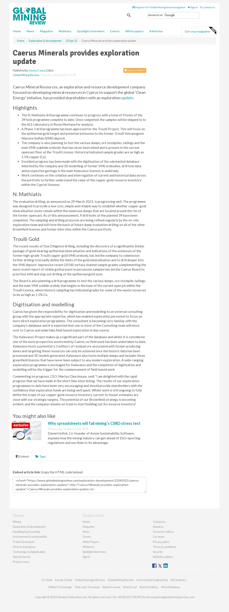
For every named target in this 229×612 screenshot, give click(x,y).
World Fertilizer (148, 587)
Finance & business (24, 547)
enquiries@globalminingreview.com (172, 597)
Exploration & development (29, 526)
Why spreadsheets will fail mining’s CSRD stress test (94, 423)
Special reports (22, 556)
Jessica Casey (37, 70)
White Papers (91, 542)
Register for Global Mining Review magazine (158, 7)
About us (158, 526)
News (86, 531)
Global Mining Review (26, 75)
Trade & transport (23, 542)
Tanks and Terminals (87, 587)
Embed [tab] (22, 456)
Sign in (193, 7)
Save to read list (135, 70)
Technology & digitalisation (29, 552)
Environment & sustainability (30, 536)
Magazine (46, 31)
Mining (17, 521)
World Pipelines (170, 587)
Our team (158, 536)
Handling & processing (26, 531)
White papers (134, 31)
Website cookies (163, 556)
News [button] (30, 31)
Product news (21, 561)
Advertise (156, 31)
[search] (174, 15)
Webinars (64, 31)
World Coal (130, 587)
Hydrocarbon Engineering (152, 580)
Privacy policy (161, 542)
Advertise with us (163, 531)
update (127, 97)
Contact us (207, 7)
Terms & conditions (164, 547)
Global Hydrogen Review (90, 580)
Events (115, 31)
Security (158, 552)
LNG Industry (178, 580)
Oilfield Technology (60, 587)
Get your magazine (200, 30)
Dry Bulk (47, 580)
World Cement (111, 587)
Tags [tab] (40, 456)
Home (17, 31)
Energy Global (63, 580)
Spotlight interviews (91, 31)
